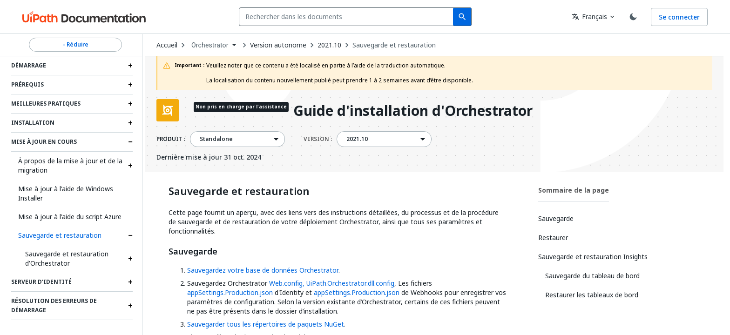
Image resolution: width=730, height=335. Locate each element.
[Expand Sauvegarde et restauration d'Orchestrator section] (130, 259)
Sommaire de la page (573, 190)
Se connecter (679, 17)
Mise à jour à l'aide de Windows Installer (65, 193)
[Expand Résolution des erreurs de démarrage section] (130, 306)
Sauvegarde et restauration (59, 235)
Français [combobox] (589, 16)
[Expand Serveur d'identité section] (130, 282)
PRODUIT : (170, 139)
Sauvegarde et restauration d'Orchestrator (66, 258)
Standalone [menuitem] (216, 139)
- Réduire (75, 44)
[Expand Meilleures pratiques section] (130, 104)
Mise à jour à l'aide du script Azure (70, 216)
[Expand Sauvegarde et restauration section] (130, 235)
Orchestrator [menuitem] (210, 45)
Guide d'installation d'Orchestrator (413, 111)
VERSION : (318, 139)
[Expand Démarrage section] (130, 65)
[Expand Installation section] (130, 123)
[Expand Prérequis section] (130, 84)
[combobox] (348, 16)
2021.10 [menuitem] (357, 139)
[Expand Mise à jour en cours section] (130, 142)
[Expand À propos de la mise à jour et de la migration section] (130, 165)
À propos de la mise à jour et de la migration (70, 165)
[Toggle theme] (633, 16)
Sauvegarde (193, 251)
